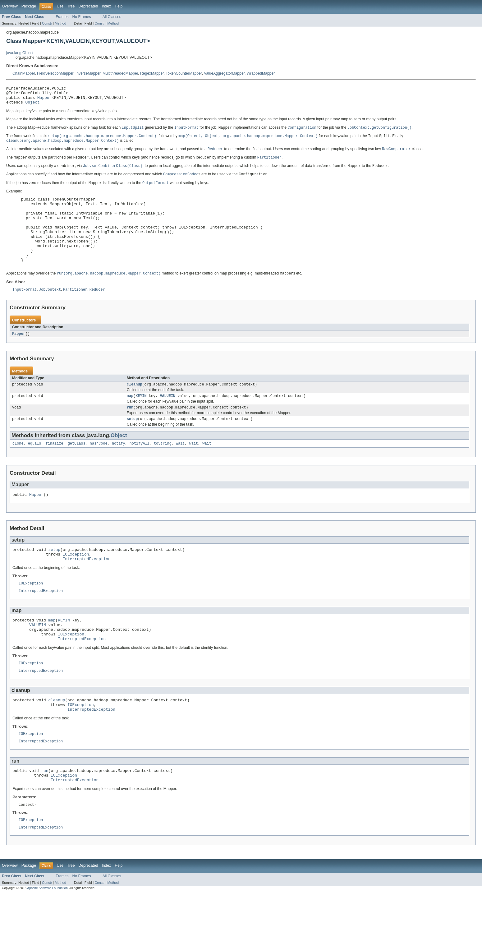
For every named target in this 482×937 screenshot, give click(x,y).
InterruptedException (87, 586)
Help (118, 6)
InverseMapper (88, 73)
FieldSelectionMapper (55, 73)
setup (132, 442)
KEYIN (141, 418)
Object (32, 105)
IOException (76, 581)
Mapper (44, 100)
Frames (62, 17)
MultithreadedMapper (120, 73)
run (130, 430)
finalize (54, 467)
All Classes (112, 17)
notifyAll (139, 467)
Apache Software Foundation (47, 931)
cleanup (134, 406)
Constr (47, 23)
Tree (71, 6)
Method (60, 23)
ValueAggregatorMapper (224, 73)
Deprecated (88, 6)
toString (163, 467)
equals (34, 467)
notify (118, 467)
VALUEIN (167, 418)
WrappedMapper (261, 73)
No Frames (81, 17)
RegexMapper (152, 73)
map (130, 418)
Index (106, 6)
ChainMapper (23, 73)
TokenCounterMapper (184, 73)
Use (60, 6)
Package (28, 6)
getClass (76, 467)
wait (180, 467)
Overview (10, 6)
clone (18, 467)
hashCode (99, 467)
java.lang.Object (19, 53)
